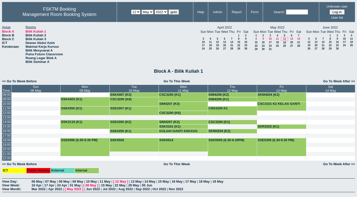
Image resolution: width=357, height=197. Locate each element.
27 (224, 48)
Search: (279, 12)
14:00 (7, 122)
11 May (105, 181)
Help (200, 12)
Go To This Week (177, 81)
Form (254, 12)
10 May (91, 181)
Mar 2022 (39, 189)
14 (231, 42)
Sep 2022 (143, 189)
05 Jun (147, 185)
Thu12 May (232, 88)
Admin (217, 12)
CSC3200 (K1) (170, 94)
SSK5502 (117, 140)
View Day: (9, 181)
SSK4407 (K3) (121, 94)
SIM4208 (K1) (219, 99)
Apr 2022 (55, 189)
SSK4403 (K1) (71, 99)
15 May (163, 181)
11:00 (7, 108)
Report (237, 12)
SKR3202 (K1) (268, 126)
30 (245, 48)
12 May (120, 181)
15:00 (7, 126)
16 (245, 42)
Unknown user (336, 6)
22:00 (7, 158)
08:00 (7, 94)
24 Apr (62, 185)
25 (210, 48)
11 (210, 42)
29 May (133, 185)
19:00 (7, 144)
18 (210, 45)
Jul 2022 (109, 189)
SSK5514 (166, 140)
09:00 (7, 99)
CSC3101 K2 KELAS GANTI (279, 104)
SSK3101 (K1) (170, 126)
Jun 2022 (93, 189)
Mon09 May (84, 88)
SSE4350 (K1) (71, 108)
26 (217, 48)
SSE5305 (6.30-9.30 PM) (276, 140)
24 (203, 48)
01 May (75, 185)
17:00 (7, 135)
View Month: (11, 189)
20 (224, 45)
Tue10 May (134, 88)
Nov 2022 (176, 189)
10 (203, 42)
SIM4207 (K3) (169, 104)
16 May (177, 181)
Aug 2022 (125, 189)
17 (203, 45)
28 (231, 48)
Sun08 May (36, 88)
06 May (37, 181)
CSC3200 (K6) (121, 99)
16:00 (7, 131)
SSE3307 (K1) (120, 108)
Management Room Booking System (59, 14)
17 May (190, 181)
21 (231, 45)
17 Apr (49, 185)
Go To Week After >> (339, 81)
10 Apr (37, 185)
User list (337, 17)
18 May (204, 181)
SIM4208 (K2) (219, 94)
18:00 (7, 140)
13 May (136, 181)
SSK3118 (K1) (71, 122)
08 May (64, 181)
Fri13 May (281, 88)
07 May (50, 181)
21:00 (7, 154)
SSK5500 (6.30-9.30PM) (226, 140)
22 (238, 45)
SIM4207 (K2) (169, 122)
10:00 (7, 104)
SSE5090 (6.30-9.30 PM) (79, 140)
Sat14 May (330, 88)
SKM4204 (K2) (269, 94)
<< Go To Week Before (19, 81)
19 (217, 45)
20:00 (7, 149)
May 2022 (74, 189)
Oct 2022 (159, 189)
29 (238, 48)
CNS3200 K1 (218, 108)
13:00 (7, 117)
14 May (149, 181)
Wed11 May (183, 88)
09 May (77, 181)
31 (270, 49)
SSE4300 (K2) (120, 122)
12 (217, 42)
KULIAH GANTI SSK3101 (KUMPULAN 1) (178, 133)
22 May (120, 185)
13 (224, 42)
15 (238, 42)
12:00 (7, 113)
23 (245, 45)
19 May (218, 181)
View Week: (11, 185)
